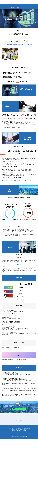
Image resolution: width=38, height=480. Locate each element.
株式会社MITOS (4, 1)
